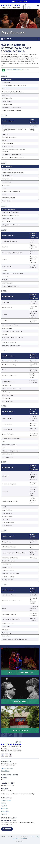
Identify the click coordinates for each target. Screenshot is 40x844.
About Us (4, 814)
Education (4, 808)
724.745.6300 (5, 771)
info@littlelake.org (7, 768)
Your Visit (4, 806)
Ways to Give (5, 811)
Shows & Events (6, 800)
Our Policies (23, 838)
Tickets (3, 803)
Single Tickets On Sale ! (20, 1)
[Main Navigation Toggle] (38, 6)
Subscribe (7, 829)
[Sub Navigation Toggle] (20, 39)
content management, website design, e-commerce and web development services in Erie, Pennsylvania (20, 841)
